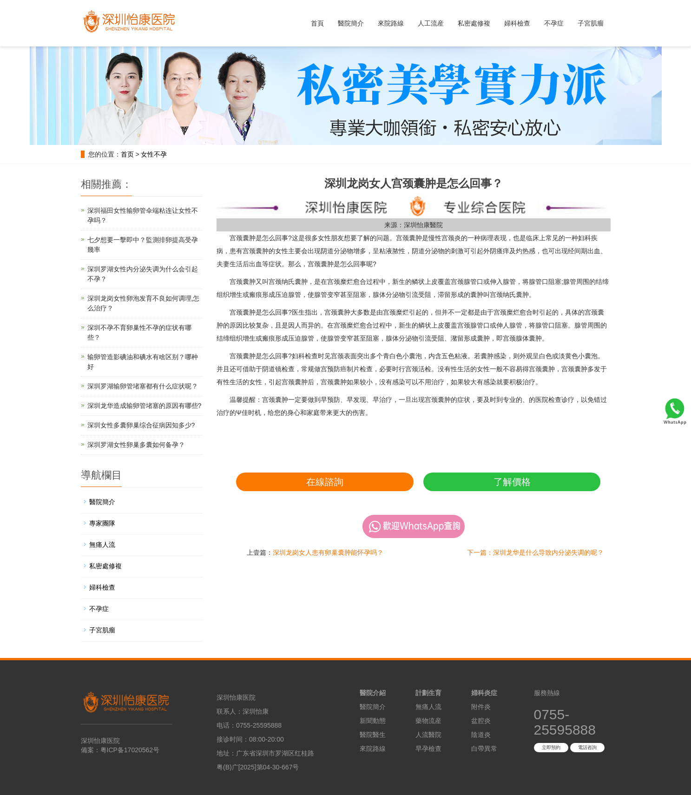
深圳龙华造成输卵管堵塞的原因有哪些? (144, 405)
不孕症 (554, 23)
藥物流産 (428, 720)
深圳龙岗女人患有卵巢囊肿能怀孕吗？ (328, 552)
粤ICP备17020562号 (130, 750)
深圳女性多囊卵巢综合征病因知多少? (141, 425)
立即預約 (551, 747)
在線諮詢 (324, 482)
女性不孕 (154, 154)
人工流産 (431, 23)
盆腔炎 (481, 720)
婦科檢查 (517, 23)
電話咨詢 (587, 747)
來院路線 (391, 23)
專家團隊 (102, 523)
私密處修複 (474, 23)
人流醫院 (428, 734)
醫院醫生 (373, 734)
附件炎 (481, 706)
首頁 (317, 23)
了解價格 (512, 482)
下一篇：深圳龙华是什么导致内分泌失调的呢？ (535, 552)
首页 (127, 154)
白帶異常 (484, 748)
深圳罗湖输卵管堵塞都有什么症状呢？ (142, 386)
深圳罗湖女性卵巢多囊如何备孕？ (136, 444)
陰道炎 (481, 734)
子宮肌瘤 (591, 23)
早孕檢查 (428, 748)
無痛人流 (102, 544)
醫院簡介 (351, 23)
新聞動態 (373, 720)
